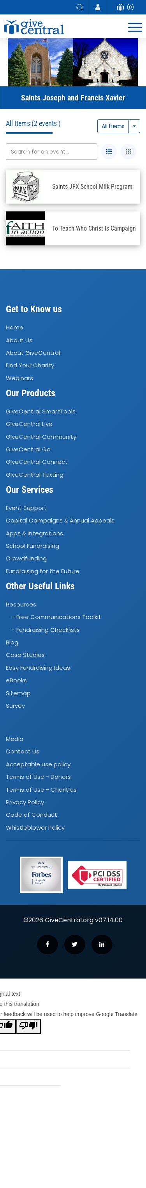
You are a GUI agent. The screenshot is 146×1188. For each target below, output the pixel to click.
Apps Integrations (34, 533)
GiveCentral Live (29, 424)
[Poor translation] (28, 1026)
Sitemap (18, 693)
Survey (15, 705)
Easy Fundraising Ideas (38, 668)
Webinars (19, 378)
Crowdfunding (26, 559)
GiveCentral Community (41, 437)
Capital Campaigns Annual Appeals (60, 520)
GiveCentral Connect (37, 462)
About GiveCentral (33, 353)
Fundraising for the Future (42, 571)
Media (14, 739)
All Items (113, 126)
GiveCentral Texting (34, 475)
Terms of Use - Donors (38, 777)
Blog (12, 642)
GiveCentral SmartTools (41, 411)
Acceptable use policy (38, 764)
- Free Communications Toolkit (56, 617)
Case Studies (25, 655)
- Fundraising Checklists (46, 630)
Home (14, 327)
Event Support (26, 508)
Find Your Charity (30, 365)
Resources (21, 604)
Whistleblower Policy (35, 827)
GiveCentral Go (28, 449)
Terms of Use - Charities (41, 789)
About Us (19, 340)
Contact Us (22, 752)
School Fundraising (32, 546)
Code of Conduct (31, 815)
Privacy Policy (25, 802)
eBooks (16, 680)
